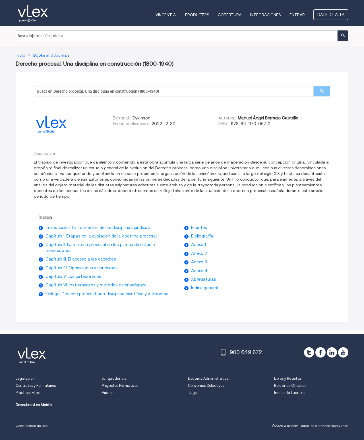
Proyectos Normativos (120, 385)
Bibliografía (202, 236)
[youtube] (343, 352)
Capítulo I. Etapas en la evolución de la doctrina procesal (101, 236)
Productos (197, 15)
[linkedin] (332, 352)
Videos (107, 393)
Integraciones (265, 15)
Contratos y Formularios (36, 385)
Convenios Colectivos (206, 385)
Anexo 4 (199, 270)
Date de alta (330, 14)
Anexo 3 (199, 262)
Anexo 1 (198, 244)
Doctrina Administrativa (208, 378)
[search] (321, 91)
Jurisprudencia (114, 378)
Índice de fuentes (289, 393)
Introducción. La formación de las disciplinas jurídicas (98, 227)
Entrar (297, 15)
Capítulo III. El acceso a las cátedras (81, 259)
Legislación (25, 378)
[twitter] (309, 352)
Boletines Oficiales (290, 385)
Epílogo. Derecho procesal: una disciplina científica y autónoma (107, 294)
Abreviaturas (203, 279)
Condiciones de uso (31, 425)
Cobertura (229, 15)
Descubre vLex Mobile (34, 405)
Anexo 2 (199, 253)
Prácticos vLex (28, 393)
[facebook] (320, 352)
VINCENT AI (166, 15)
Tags (192, 393)
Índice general (204, 288)
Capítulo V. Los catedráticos (73, 276)
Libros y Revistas (287, 378)
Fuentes (199, 227)
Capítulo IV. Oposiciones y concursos (82, 268)
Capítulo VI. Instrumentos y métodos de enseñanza (96, 285)
